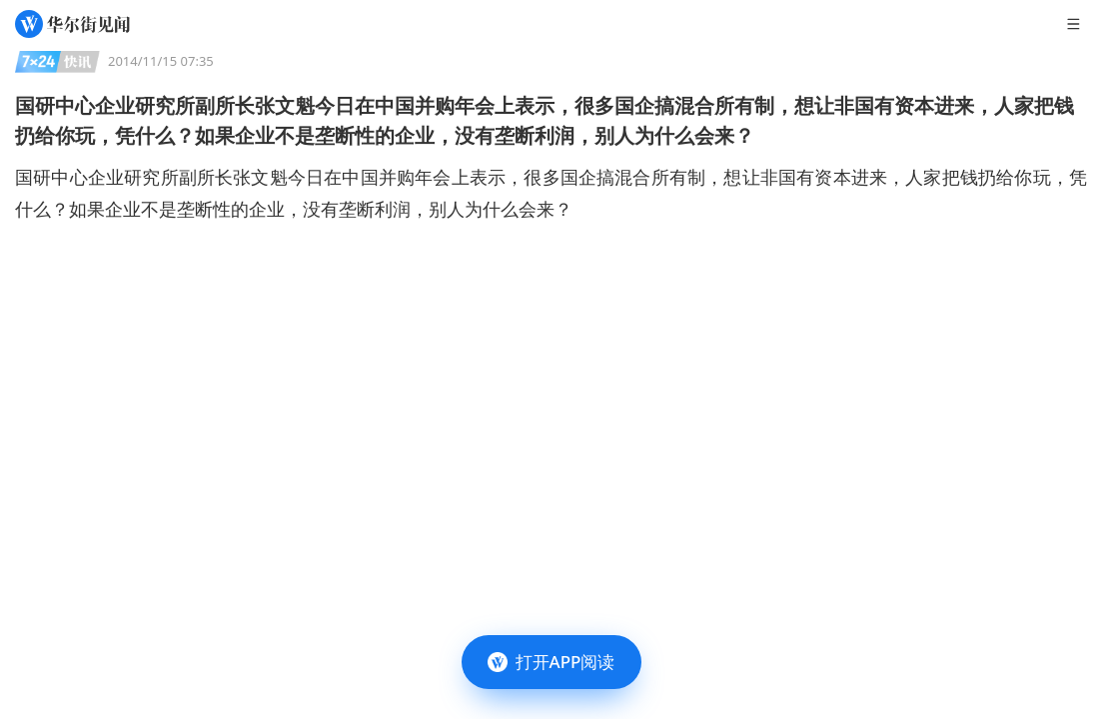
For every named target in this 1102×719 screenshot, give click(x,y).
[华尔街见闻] (72, 24)
